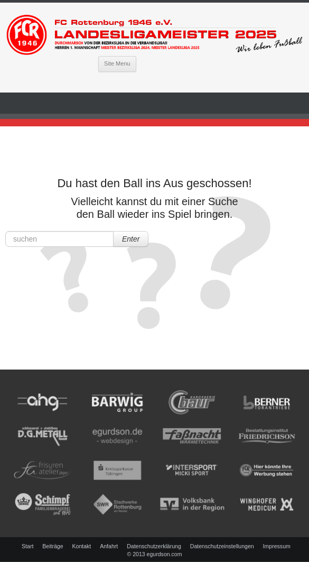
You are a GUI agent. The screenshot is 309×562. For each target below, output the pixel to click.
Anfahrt (109, 546)
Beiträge (52, 546)
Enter (130, 239)
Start (27, 546)
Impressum (277, 546)
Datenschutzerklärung (154, 546)
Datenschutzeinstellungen (222, 546)
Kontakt (81, 546)
